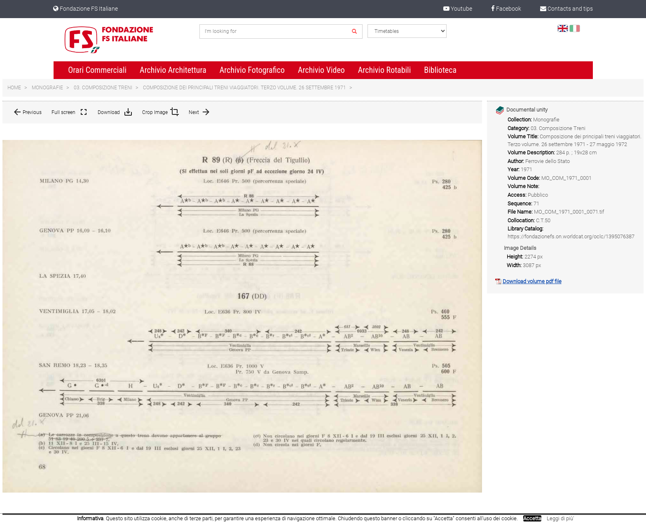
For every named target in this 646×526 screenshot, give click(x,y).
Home (14, 88)
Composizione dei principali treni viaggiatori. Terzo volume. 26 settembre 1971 (244, 88)
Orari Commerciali (97, 70)
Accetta (532, 518)
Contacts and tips (566, 8)
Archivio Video (321, 70)
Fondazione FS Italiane (85, 8)
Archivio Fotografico (252, 70)
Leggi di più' (560, 518)
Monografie (47, 88)
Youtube (457, 8)
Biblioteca (440, 70)
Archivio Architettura (173, 70)
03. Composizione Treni (103, 88)
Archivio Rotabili (384, 70)
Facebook (506, 8)
